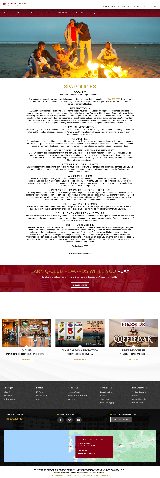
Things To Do (104, 399)
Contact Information (74, 392)
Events (46, 13)
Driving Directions (106, 392)
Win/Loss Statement (139, 392)
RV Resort (39, 392)
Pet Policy (71, 399)
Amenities (62, 13)
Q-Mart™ (39, 399)
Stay (6, 13)
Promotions (125, 7)
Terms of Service (73, 475)
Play (19, 13)
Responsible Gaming (139, 399)
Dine (32, 13)
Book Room (110, 7)
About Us (7, 392)
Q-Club (97, 13)
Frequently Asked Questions (77, 395)
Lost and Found (137, 403)
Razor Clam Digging (107, 403)
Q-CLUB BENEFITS (80, 285)
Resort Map (151, 7)
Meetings (80, 13)
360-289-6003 (114, 99)
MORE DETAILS (80, 359)
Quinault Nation (9, 399)
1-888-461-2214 (13, 419)
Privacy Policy (57, 475)
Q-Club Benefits (121, 419)
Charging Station (42, 395)
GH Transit (104, 395)
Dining (138, 7)
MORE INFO (26, 359)
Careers (135, 395)
